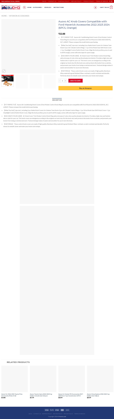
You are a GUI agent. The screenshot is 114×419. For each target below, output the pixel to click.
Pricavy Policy (89, 1)
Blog (44, 1)
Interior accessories (19, 16)
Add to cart (75, 80)
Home (29, 7)
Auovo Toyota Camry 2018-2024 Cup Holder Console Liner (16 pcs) (41, 395)
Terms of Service (102, 1)
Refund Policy (76, 1)
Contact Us (52, 1)
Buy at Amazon (85, 88)
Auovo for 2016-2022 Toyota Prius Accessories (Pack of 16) (11, 395)
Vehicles (48, 7)
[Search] (24, 7)
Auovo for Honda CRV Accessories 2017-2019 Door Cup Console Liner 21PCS (70, 395)
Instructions (59, 7)
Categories (38, 7)
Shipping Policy (63, 1)
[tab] (57, 100)
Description (57, 100)
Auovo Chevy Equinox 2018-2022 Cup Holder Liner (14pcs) (98, 395)
